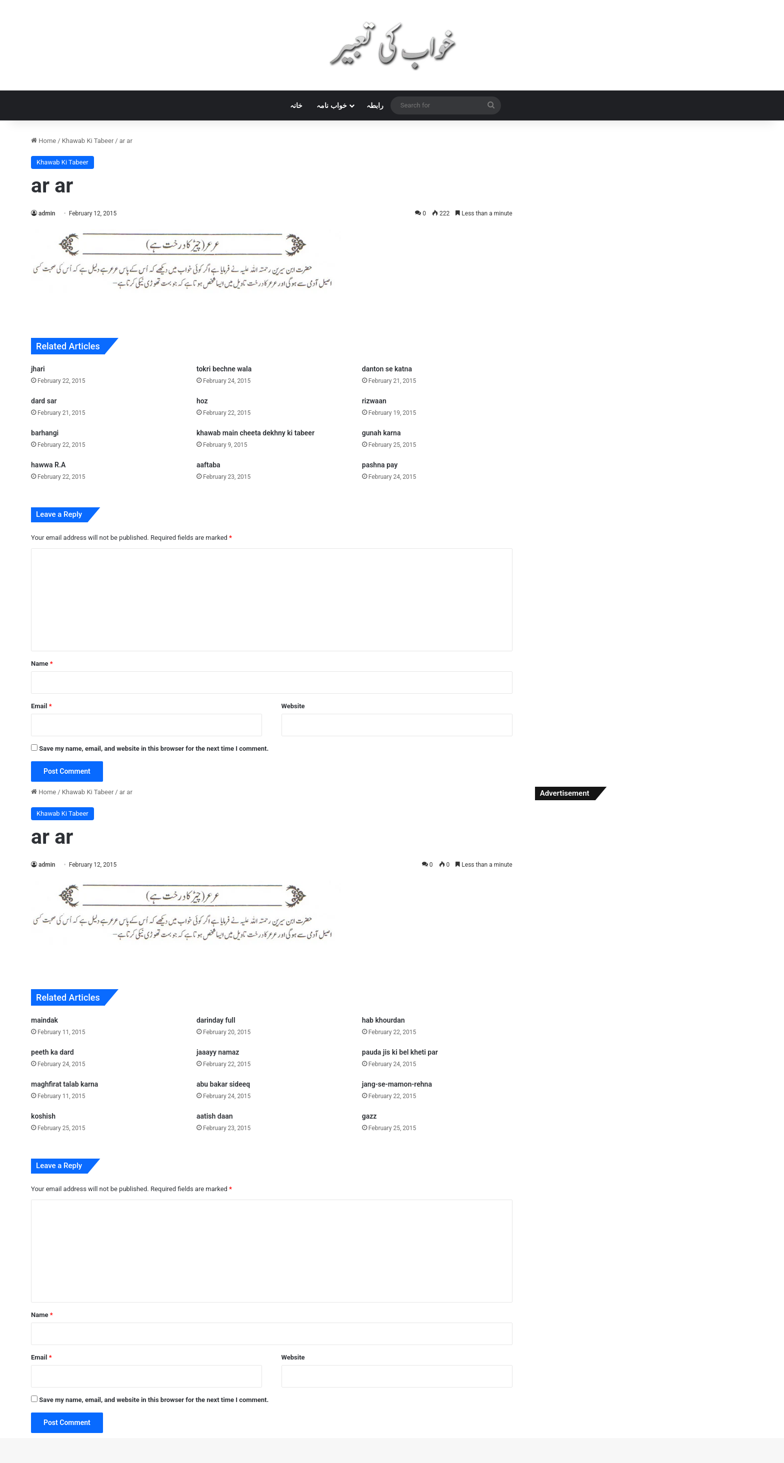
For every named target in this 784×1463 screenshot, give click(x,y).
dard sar (43, 401)
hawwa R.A (48, 465)
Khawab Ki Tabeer (88, 140)
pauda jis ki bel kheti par (400, 1052)
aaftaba (208, 465)
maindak (44, 1020)
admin (46, 213)
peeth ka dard (52, 1052)
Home (43, 140)
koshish (43, 1116)
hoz (202, 401)
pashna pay (380, 465)
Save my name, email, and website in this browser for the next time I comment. (153, 748)
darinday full (216, 1020)
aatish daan (214, 1116)
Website (293, 706)
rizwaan (374, 401)
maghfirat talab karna (64, 1084)
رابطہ (375, 105)
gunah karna (381, 433)
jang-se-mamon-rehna (397, 1084)
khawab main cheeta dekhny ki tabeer (255, 433)
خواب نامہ (331, 105)
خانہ (296, 105)
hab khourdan (383, 1020)
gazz (369, 1116)
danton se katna (387, 369)
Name (42, 663)
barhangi (44, 433)
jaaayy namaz (218, 1052)
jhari (38, 369)
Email (41, 706)
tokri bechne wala (224, 369)
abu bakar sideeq (223, 1084)
